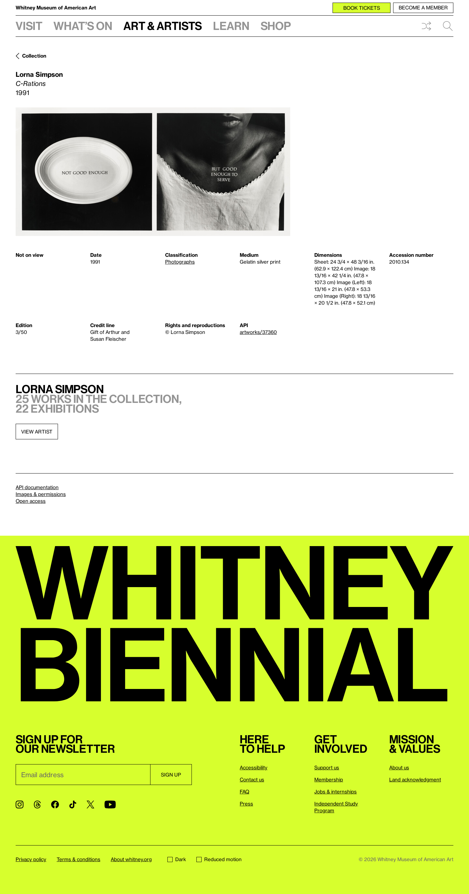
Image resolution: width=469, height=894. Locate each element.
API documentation (37, 487)
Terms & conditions (78, 859)
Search (448, 26)
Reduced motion (219, 859)
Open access (31, 501)
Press (246, 803)
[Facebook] (55, 804)
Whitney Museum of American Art (56, 7)
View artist (36, 431)
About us (399, 767)
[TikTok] (72, 804)
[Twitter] (90, 804)
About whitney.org (131, 859)
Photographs (180, 262)
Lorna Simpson (39, 74)
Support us (326, 767)
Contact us (252, 779)
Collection (34, 56)
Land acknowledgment (415, 779)
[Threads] (37, 804)
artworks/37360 (258, 332)
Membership (328, 779)
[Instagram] (19, 804)
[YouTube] (110, 804)
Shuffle (426, 26)
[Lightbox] (153, 171)
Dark (176, 859)
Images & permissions (41, 494)
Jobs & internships (335, 791)
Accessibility (253, 767)
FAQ (244, 791)
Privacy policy (31, 859)
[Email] (83, 774)
